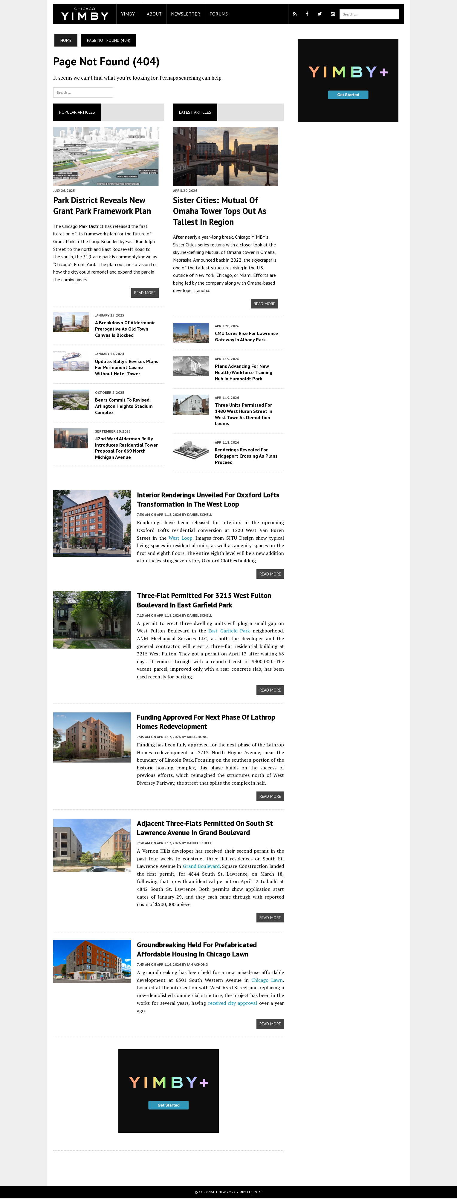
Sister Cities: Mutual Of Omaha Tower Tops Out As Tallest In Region (219, 211)
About (153, 14)
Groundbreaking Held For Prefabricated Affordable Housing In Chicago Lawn (196, 950)
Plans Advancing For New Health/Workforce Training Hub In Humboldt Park (243, 373)
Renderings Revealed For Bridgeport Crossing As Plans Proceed (246, 456)
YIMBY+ (128, 14)
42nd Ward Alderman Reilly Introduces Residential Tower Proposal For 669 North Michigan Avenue (125, 448)
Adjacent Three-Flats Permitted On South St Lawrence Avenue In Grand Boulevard (204, 828)
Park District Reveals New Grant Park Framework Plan (101, 206)
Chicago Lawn (267, 981)
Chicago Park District (82, 226)
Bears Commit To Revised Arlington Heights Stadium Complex (123, 406)
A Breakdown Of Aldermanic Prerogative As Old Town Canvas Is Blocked (124, 329)
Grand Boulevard (200, 867)
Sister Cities (184, 245)
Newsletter (184, 14)
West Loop (164, 538)
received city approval (232, 1003)
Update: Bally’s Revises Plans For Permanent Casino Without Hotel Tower (126, 368)
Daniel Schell (198, 515)
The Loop (88, 242)
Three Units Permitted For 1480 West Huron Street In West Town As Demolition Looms (243, 414)
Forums (218, 14)
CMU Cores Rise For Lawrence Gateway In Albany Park (246, 337)
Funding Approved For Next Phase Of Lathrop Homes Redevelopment (205, 722)
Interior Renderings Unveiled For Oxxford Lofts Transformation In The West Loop (207, 499)
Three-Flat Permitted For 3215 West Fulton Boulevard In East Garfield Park (203, 600)
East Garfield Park (215, 631)
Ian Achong (196, 737)
